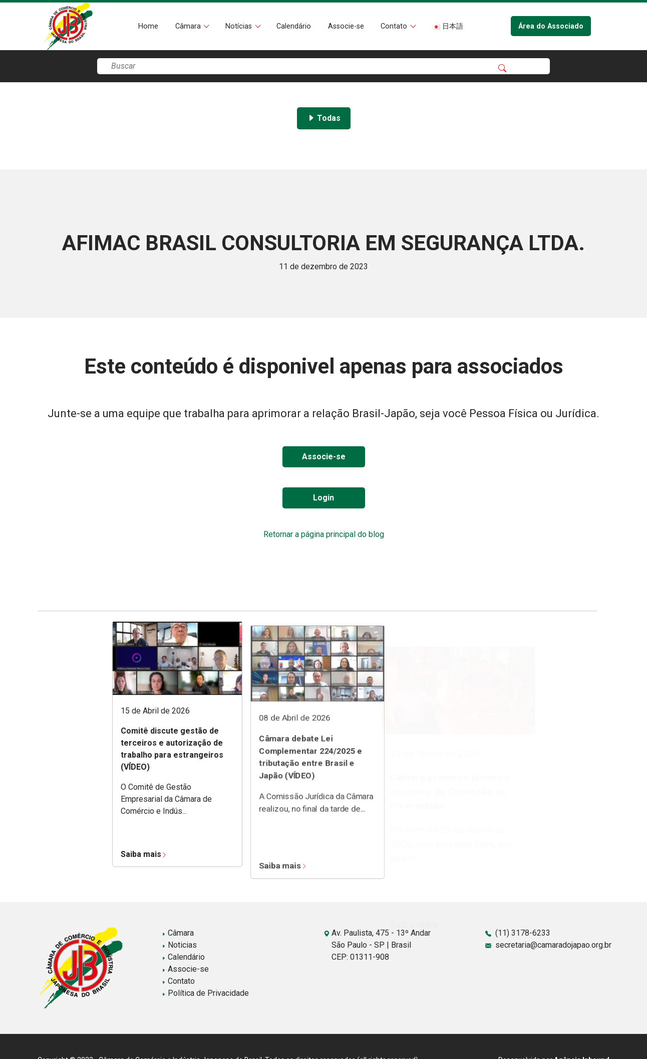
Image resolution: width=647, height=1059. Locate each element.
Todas (324, 118)
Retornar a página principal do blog (323, 534)
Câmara (189, 26)
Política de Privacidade (205, 993)
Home (148, 26)
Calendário (293, 26)
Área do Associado (550, 26)
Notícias (239, 26)
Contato (395, 26)
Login (323, 497)
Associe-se (346, 26)
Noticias (179, 945)
